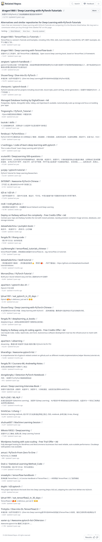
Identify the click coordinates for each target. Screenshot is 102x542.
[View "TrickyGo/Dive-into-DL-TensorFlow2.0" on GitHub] (40, 509)
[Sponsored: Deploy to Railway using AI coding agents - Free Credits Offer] (51, 332)
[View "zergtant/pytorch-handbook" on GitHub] (31, 62)
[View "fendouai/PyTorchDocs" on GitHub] (26, 134)
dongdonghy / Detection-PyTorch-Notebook (22, 374)
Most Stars (26, 31)
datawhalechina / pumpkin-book (17, 226)
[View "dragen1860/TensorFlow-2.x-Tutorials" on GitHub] (40, 37)
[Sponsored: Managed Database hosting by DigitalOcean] (51, 103)
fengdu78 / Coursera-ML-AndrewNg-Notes (22, 363)
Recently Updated (38, 31)
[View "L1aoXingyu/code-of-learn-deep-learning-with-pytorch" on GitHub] (57, 145)
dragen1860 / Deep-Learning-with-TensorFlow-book (26, 50)
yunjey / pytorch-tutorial (13, 170)
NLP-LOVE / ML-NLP (10, 397)
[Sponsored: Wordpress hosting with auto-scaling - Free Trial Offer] (51, 444)
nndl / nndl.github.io (11, 203)
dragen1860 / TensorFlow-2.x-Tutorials (20, 36)
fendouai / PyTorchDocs (12, 133)
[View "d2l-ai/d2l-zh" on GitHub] (16, 192)
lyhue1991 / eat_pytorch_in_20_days (18, 296)
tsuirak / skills (7, 122)
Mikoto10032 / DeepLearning (15, 430)
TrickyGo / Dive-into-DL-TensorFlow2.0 (19, 509)
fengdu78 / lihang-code (12, 237)
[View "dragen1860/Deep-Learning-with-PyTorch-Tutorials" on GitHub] (64, 11)
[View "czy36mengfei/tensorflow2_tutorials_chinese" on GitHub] (47, 248)
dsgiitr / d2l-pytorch (10, 486)
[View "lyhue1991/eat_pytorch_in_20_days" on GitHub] (38, 296)
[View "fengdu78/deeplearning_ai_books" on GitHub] (36, 319)
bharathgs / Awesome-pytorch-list (17, 352)
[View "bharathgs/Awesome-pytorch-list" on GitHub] (36, 352)
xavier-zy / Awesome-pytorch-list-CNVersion (22, 520)
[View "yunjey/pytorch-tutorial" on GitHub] (26, 170)
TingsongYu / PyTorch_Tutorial (16, 111)
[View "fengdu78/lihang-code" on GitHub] (25, 237)
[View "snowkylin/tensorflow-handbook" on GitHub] (35, 475)
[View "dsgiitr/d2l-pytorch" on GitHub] (22, 486)
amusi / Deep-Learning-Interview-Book (20, 386)
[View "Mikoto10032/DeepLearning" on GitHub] (31, 430)
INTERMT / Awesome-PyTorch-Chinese (19, 181)
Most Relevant (14, 31)
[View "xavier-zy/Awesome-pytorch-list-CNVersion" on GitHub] (45, 520)
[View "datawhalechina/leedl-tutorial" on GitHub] (32, 260)
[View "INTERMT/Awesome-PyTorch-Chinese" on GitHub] (40, 181)
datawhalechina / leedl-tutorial (16, 259)
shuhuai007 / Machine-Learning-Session (20, 422)
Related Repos (13, 3)
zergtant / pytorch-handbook (15, 61)
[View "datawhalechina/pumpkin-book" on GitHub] (34, 226)
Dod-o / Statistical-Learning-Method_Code (21, 463)
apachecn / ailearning (11, 340)
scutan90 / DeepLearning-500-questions (20, 156)
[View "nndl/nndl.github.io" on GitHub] (23, 204)
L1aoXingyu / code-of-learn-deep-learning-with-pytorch (28, 145)
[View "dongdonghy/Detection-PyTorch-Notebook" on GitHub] (45, 375)
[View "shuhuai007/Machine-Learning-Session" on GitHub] (42, 422)
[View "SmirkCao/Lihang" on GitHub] (20, 411)
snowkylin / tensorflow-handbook (17, 475)
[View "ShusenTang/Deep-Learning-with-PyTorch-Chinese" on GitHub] (53, 307)
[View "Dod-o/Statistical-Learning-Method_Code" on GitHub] (44, 464)
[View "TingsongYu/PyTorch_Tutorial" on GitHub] (32, 111)
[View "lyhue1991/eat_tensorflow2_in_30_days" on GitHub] (42, 498)
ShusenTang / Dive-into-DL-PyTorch (18, 75)
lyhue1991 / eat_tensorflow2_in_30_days (20, 497)
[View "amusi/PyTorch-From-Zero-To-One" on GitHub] (37, 452)
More (96, 10)
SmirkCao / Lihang (10, 411)
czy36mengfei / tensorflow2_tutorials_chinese (23, 248)
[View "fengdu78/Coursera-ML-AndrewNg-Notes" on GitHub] (44, 363)
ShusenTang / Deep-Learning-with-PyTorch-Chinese (26, 307)
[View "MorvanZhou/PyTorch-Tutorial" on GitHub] (33, 273)
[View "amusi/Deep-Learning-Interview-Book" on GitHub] (40, 386)
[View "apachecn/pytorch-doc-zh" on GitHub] (28, 285)
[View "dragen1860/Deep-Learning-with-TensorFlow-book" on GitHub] (53, 50)
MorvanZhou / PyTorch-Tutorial (16, 273)
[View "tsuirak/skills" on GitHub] (16, 122)
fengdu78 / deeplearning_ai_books (18, 318)
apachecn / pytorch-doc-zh (14, 284)
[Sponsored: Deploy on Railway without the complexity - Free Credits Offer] (51, 217)
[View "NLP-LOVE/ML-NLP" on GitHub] (22, 397)
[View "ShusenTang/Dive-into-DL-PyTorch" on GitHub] (37, 75)
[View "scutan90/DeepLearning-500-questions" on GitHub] (42, 156)
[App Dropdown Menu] (98, 4)
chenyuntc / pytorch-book (13, 86)
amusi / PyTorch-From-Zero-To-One (18, 452)
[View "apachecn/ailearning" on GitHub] (24, 341)
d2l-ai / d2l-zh (7, 192)
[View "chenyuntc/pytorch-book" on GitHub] (28, 87)
